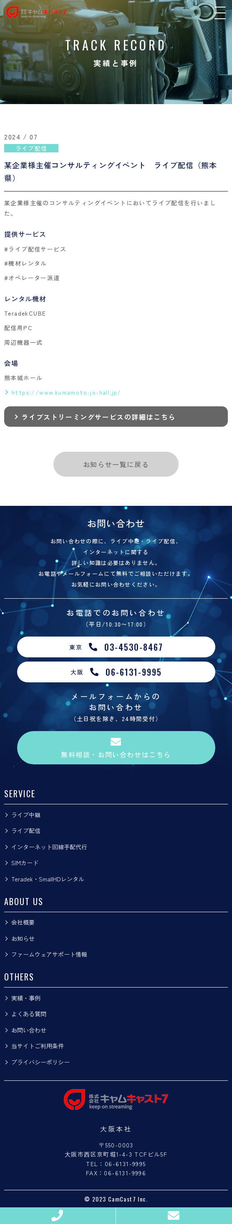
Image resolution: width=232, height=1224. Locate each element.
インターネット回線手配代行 (49, 847)
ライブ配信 (25, 830)
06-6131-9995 (125, 1163)
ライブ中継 (25, 815)
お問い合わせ (28, 1030)
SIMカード (24, 862)
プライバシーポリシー (40, 1062)
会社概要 (23, 922)
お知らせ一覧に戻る (116, 464)
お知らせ (23, 938)
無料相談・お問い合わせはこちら (116, 747)
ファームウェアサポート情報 (49, 954)
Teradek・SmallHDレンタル (47, 879)
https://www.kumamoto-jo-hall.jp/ (66, 392)
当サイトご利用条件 (37, 1046)
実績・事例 (25, 998)
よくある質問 (28, 1014)
